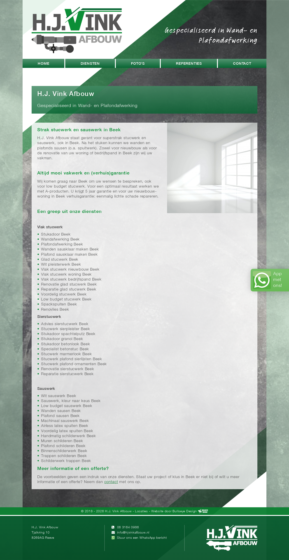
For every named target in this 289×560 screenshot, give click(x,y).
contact (111, 482)
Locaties (141, 511)
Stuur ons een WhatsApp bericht (142, 537)
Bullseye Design (184, 511)
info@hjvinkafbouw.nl (133, 532)
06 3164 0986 (128, 527)
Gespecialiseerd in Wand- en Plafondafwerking (211, 35)
